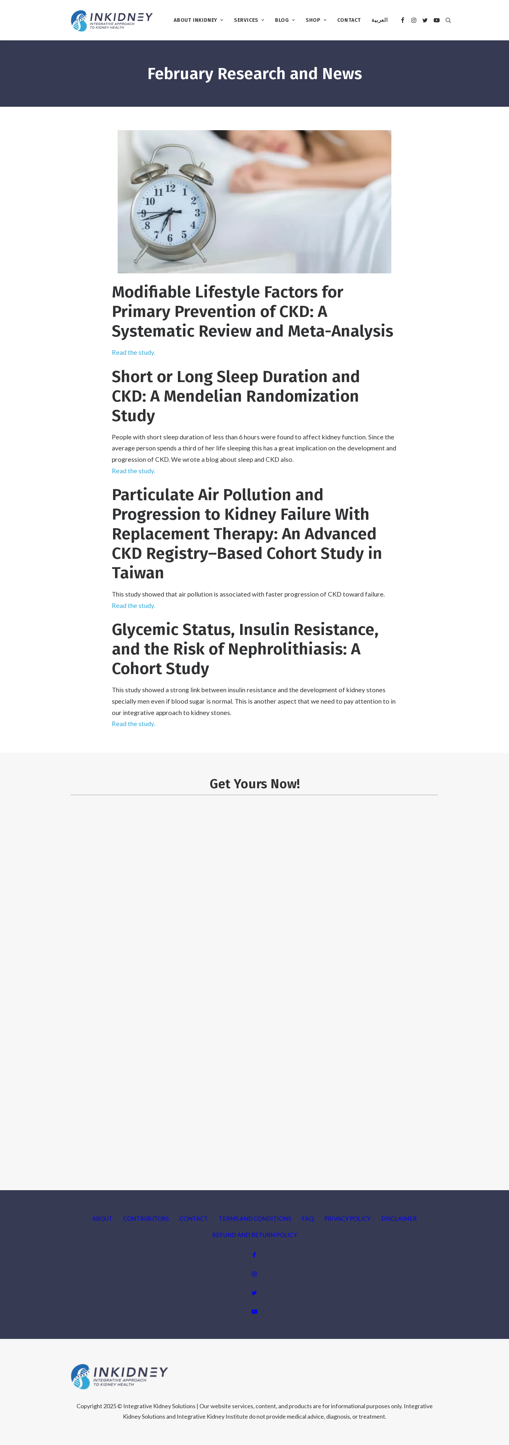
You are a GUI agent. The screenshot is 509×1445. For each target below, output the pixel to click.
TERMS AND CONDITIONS (255, 1218)
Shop (316, 20)
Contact (349, 20)
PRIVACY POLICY (347, 1218)
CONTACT (194, 1218)
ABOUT (102, 1218)
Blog (285, 20)
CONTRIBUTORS (146, 1218)
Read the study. (133, 352)
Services (249, 20)
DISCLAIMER (399, 1218)
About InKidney (198, 20)
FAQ (307, 1218)
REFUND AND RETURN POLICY (254, 1234)
